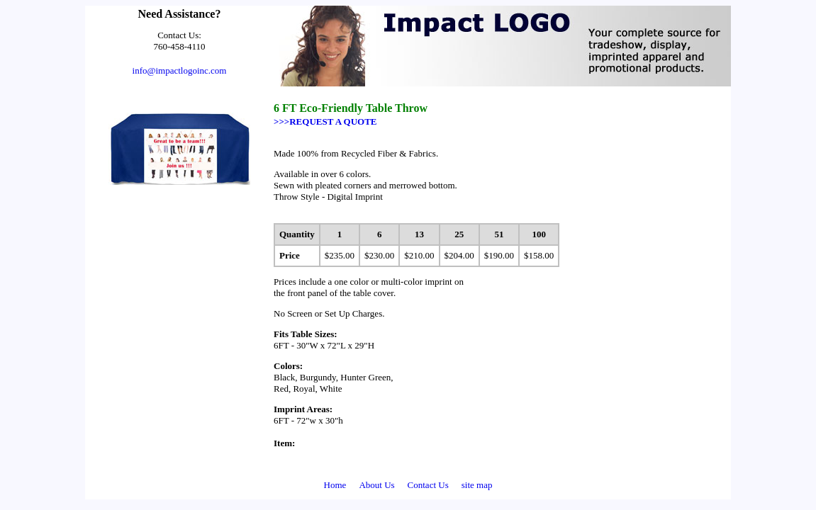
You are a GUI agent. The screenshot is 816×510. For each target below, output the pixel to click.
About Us (376, 485)
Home (335, 485)
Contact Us (428, 485)
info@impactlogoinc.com (180, 70)
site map (477, 485)
